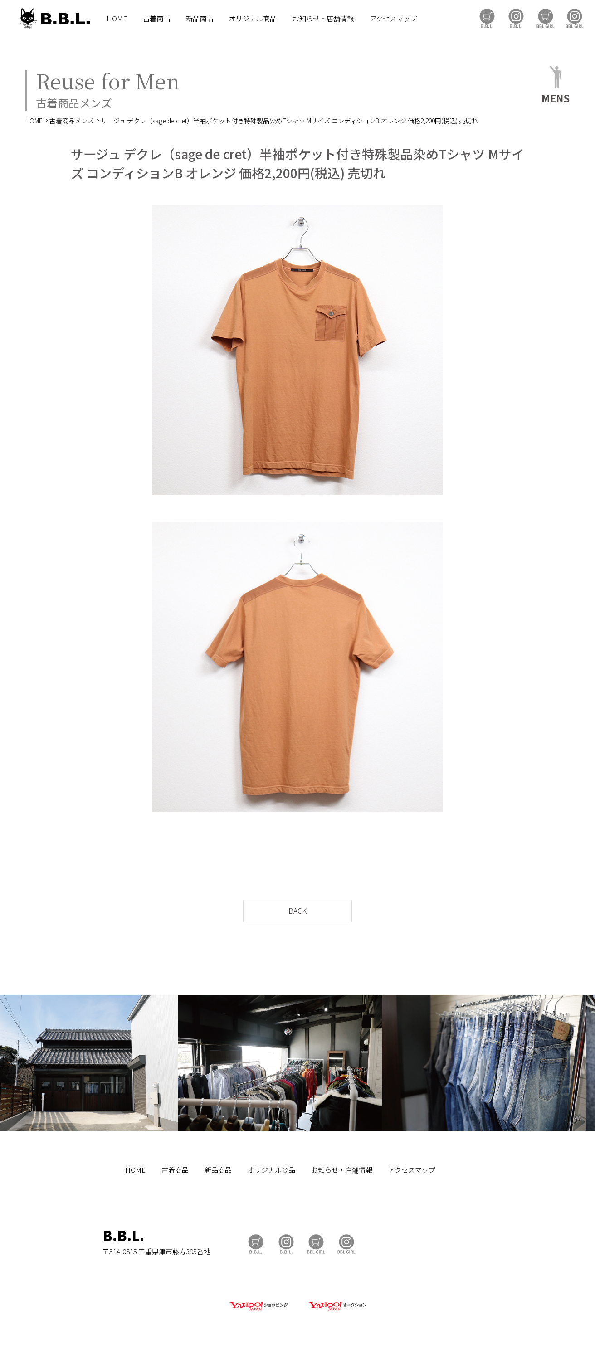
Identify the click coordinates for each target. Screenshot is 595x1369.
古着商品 (156, 18)
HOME (117, 18)
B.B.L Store (487, 18)
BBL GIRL (575, 18)
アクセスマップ (393, 18)
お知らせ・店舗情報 (323, 18)
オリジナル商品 (253, 18)
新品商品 (199, 18)
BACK (297, 910)
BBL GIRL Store (545, 18)
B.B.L (54, 18)
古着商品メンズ (71, 120)
